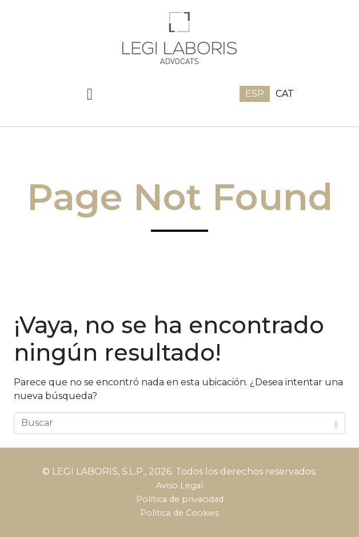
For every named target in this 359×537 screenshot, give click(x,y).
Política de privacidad (180, 499)
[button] (90, 94)
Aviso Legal (179, 485)
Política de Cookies (179, 513)
